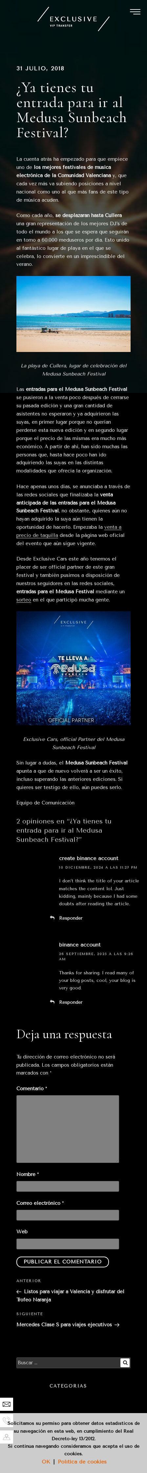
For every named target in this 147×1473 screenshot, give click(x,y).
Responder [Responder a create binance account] (70, 918)
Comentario (31, 1089)
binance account (79, 945)
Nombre (27, 1174)
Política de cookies (82, 1462)
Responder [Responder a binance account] (70, 1002)
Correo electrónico (40, 1203)
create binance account (88, 858)
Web (22, 1232)
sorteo (23, 600)
